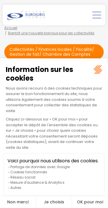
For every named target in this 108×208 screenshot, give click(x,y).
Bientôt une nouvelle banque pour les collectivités (51, 33)
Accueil (10, 27)
